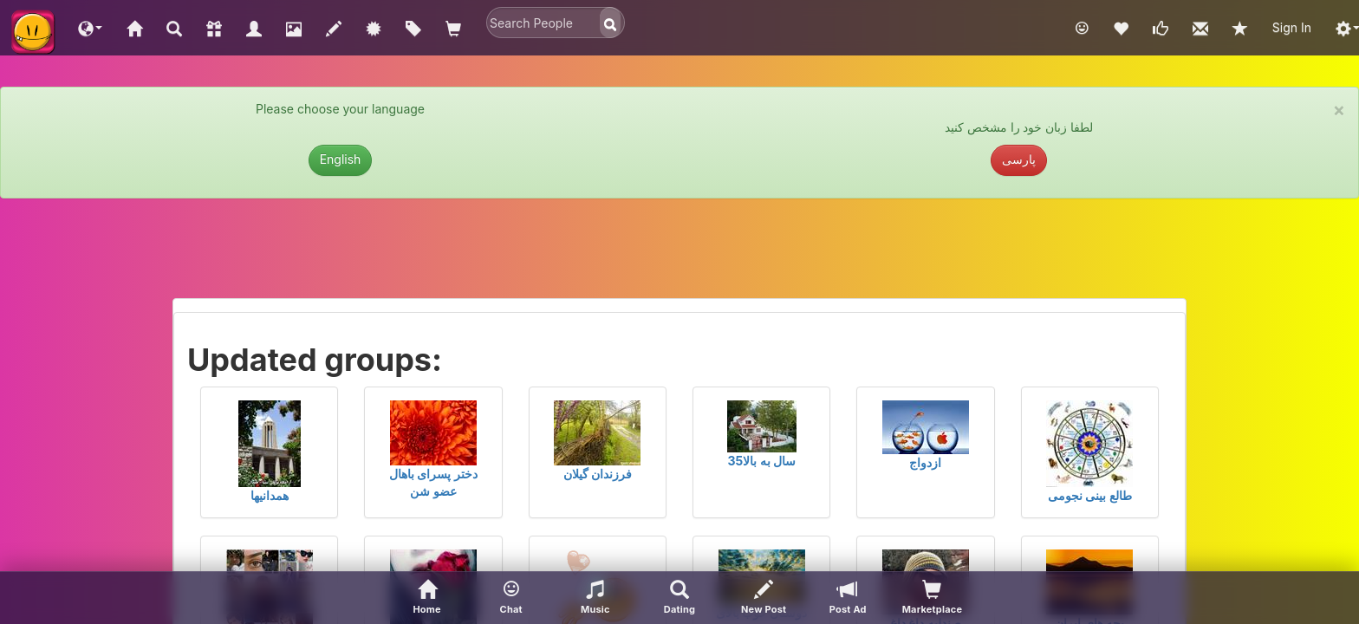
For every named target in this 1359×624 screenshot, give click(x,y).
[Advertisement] (679, 255)
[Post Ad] (848, 598)
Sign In (1291, 27)
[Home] (427, 598)
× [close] (1339, 110)
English (340, 159)
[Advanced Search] (679, 598)
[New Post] (764, 598)
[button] (90, 27)
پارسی (1019, 159)
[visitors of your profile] (932, 598)
